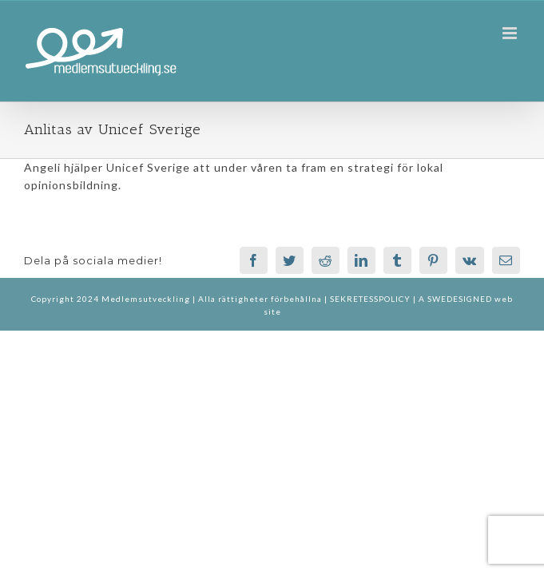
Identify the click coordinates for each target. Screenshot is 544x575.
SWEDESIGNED (459, 298)
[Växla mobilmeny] (511, 33)
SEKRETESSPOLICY (371, 298)
